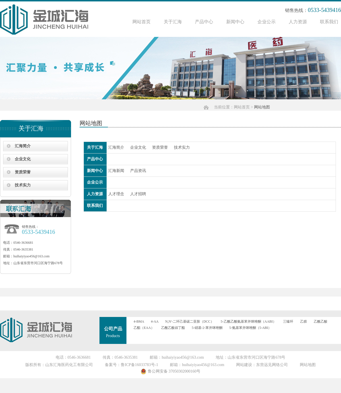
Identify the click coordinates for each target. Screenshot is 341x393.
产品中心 (204, 21)
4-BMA (139, 321)
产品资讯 (138, 171)
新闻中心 (235, 21)
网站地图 (308, 365)
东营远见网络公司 (272, 365)
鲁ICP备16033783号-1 (139, 365)
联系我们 (329, 21)
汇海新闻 (116, 171)
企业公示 (266, 21)
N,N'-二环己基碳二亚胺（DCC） (189, 321)
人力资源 (298, 21)
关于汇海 (173, 21)
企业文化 (23, 159)
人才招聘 (138, 194)
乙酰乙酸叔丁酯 (173, 328)
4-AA (155, 321)
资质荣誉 (23, 172)
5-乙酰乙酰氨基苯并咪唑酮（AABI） (248, 321)
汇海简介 (23, 146)
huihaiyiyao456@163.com (31, 256)
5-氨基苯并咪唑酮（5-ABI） (250, 328)
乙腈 (303, 321)
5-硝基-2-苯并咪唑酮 (207, 328)
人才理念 (116, 194)
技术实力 (23, 185)
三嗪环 (288, 321)
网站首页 (141, 21)
